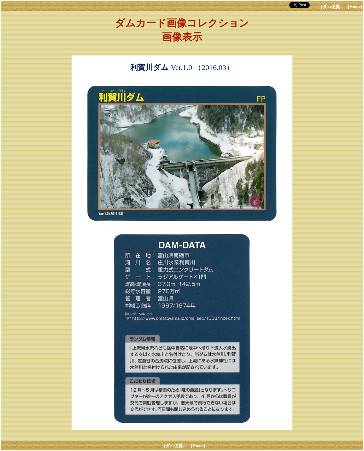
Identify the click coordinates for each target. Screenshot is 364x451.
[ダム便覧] (331, 6)
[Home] (355, 6)
